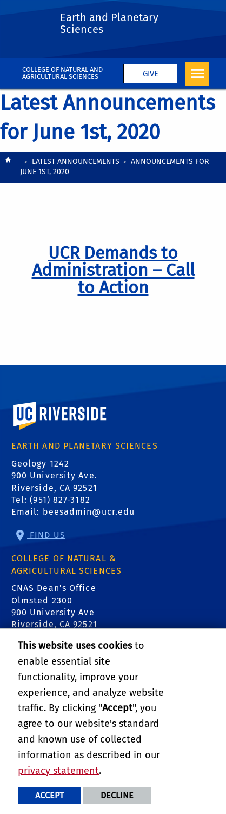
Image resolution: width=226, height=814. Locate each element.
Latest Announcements (75, 161)
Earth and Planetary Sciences (109, 23)
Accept (49, 795)
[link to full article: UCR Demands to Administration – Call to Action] (113, 270)
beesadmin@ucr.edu (89, 512)
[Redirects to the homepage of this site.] (8, 168)
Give (150, 73)
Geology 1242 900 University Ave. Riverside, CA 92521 (54, 475)
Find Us (46, 534)
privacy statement (58, 771)
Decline (117, 795)
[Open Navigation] (197, 74)
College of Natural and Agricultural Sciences (62, 73)
